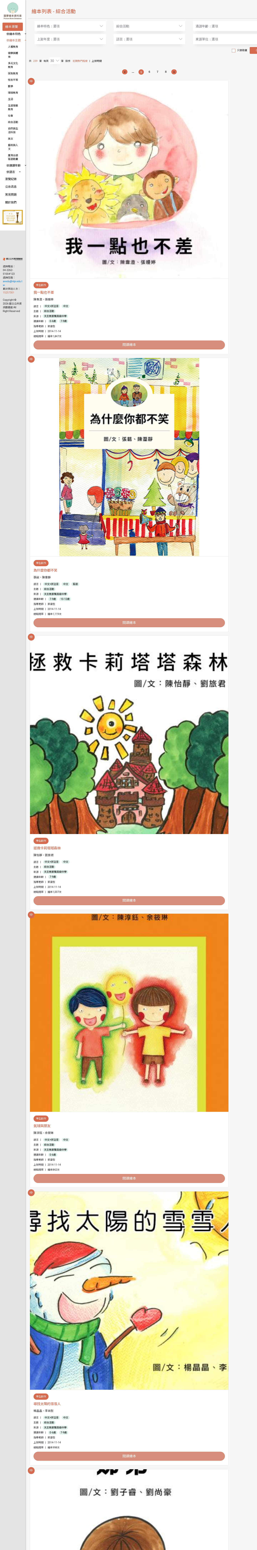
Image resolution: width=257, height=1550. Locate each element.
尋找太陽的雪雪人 (131, 303)
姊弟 (195, 303)
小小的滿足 (126, 739)
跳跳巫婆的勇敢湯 (205, 1470)
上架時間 (107, 61)
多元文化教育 (15, 59)
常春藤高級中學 (63, 1194)
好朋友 (197, 595)
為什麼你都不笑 (129, 159)
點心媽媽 (50, 739)
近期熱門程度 (90, 61)
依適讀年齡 (13, 143)
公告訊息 (11, 164)
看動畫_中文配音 (146, 1234)
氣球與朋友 (52, 303)
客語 (159, 172)
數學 (10, 78)
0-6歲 (63, 187)
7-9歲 (74, 187)
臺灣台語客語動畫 (18, 136)
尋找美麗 (124, 1470)
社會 (10, 104)
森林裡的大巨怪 (203, 1326)
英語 (233, 460)
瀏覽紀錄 (11, 156)
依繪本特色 (13, 34)
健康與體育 (14, 53)
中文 (75, 172)
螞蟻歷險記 (52, 1326)
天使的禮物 (200, 1171)
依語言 (10, 149)
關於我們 (11, 180)
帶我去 (49, 1171)
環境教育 (13, 85)
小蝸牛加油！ (202, 447)
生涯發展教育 (15, 98)
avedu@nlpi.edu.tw (13, 239)
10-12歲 (149, 187)
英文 (10, 123)
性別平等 (13, 72)
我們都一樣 (126, 447)
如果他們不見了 (203, 883)
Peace (48, 595)
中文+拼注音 (62, 172)
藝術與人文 (14, 130)
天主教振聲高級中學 (65, 182)
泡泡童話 (198, 1027)
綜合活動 (13, 110)
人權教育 (13, 46)
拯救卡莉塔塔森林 (205, 159)
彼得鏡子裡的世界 (131, 1171)
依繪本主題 (13, 40)
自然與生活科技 (17, 117)
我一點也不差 (54, 159)
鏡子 (47, 883)
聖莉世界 (124, 883)
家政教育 (13, 66)
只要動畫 (226, 50)
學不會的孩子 (202, 739)
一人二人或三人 (55, 1027)
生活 (10, 91)
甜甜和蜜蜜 (126, 1027)
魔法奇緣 (50, 447)
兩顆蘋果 (124, 595)
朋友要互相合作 (55, 1470)
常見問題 (11, 172)
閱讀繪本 (72, 211)
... (130, 71)
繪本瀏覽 (11, 27)
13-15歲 (89, 1055)
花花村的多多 (128, 1326)
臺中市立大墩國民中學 (214, 906)
